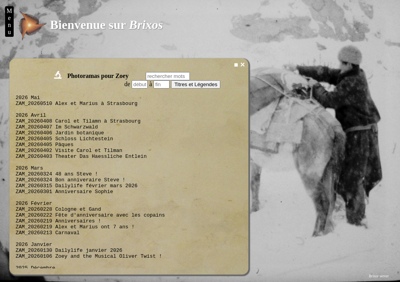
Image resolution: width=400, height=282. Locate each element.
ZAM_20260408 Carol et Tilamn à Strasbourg (78, 127)
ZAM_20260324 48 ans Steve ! (57, 191)
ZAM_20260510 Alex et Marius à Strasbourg (77, 106)
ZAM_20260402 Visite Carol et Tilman (69, 162)
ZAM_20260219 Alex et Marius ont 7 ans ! (75, 254)
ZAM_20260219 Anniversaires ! (58, 247)
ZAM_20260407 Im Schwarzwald (57, 134)
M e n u (9, 21)
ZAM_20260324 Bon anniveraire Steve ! (70, 198)
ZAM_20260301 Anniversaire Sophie (64, 212)
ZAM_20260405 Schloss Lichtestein (64, 148)
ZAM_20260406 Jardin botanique (60, 141)
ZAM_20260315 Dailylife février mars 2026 (77, 205)
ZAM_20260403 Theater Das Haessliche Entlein (81, 170)
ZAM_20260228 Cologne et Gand (58, 233)
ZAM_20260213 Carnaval (48, 261)
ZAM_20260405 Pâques (44, 155)
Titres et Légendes (195, 84)
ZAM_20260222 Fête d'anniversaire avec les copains (90, 240)
